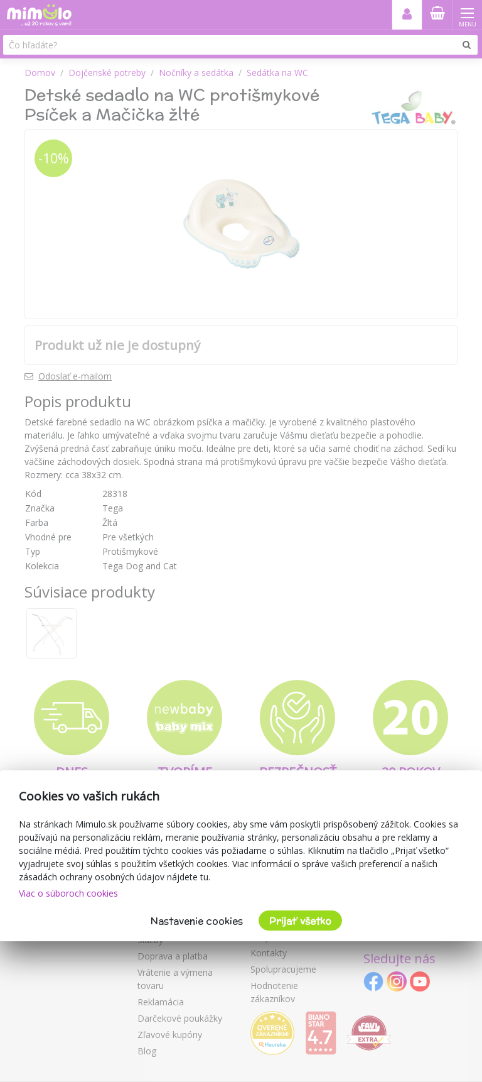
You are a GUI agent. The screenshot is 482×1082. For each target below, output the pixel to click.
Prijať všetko (300, 920)
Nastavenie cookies (197, 920)
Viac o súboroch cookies (68, 893)
